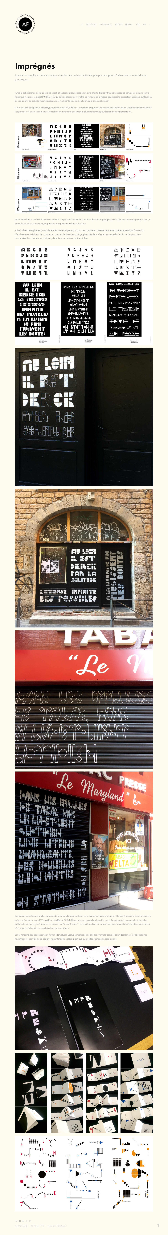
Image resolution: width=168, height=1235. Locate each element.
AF (81, 25)
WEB (137, 25)
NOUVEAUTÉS (105, 25)
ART (144, 25)
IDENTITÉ (118, 25)
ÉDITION (128, 25)
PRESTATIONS (91, 25)
